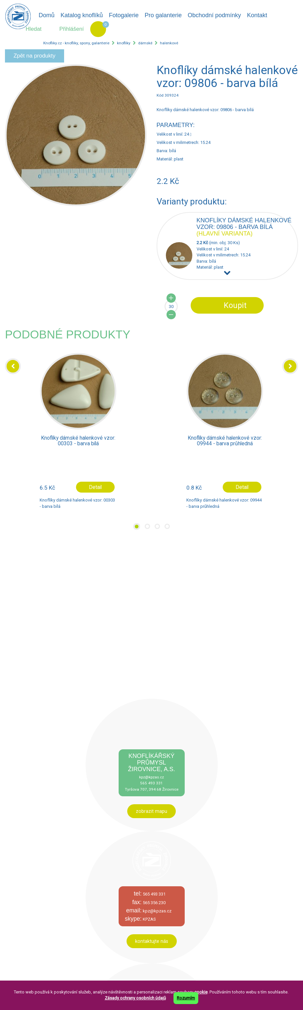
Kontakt (257, 15)
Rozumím (186, 997)
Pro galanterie (163, 15)
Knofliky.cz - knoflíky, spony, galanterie (76, 43)
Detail (95, 487)
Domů (47, 15)
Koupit (235, 305)
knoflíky (124, 43)
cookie (201, 991)
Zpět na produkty (35, 56)
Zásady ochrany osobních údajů (135, 997)
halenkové (169, 43)
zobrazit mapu (151, 811)
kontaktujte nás (151, 941)
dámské (145, 43)
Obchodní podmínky (214, 15)
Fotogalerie (124, 15)
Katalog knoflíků (81, 15)
